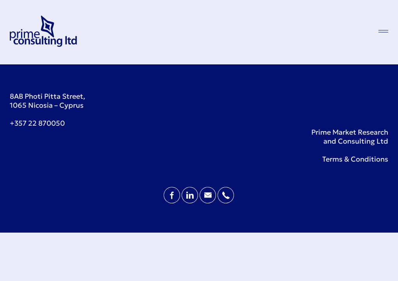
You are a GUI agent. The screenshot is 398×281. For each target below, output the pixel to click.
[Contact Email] (209, 200)
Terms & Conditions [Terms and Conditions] (355, 159)
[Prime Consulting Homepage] (43, 44)
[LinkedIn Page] (191, 200)
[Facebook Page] (173, 200)
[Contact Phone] (226, 200)
